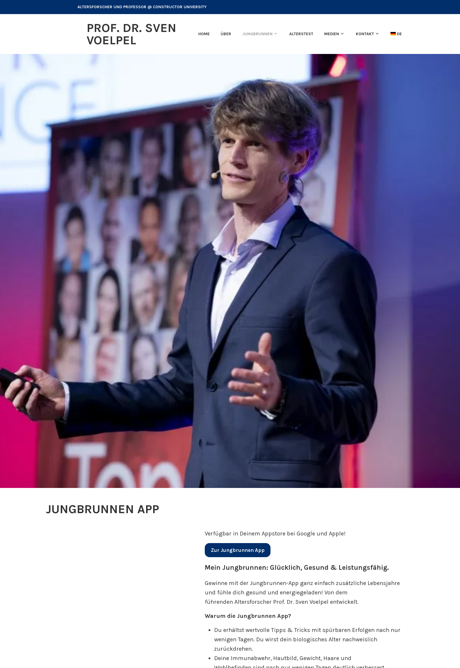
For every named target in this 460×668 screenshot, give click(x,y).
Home (204, 33)
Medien (331, 33)
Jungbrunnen (257, 33)
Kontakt (365, 33)
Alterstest (301, 33)
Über (226, 33)
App (238, 550)
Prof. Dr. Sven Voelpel (131, 34)
